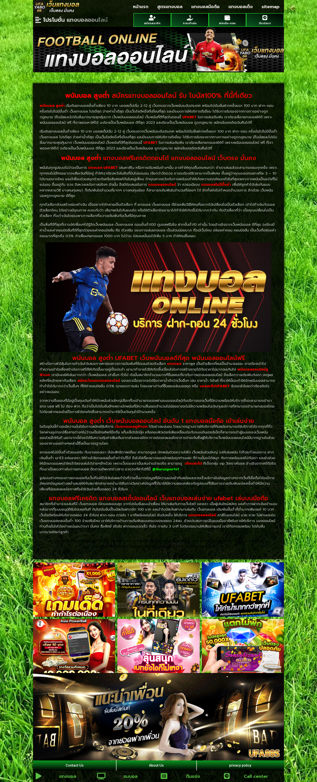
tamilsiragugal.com (215, 541)
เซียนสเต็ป (193, 463)
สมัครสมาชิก (152, 23)
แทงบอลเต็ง (241, 6)
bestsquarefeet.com (180, 541)
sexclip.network (67, 541)
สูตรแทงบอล (169, 6)
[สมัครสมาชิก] (152, 17)
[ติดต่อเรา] (265, 17)
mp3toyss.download (110, 546)
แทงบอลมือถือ (205, 6)
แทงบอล (67, 776)
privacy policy (240, 765)
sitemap (271, 6)
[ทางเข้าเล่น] (190, 17)
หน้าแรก (140, 6)
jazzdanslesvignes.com (204, 546)
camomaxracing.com (146, 546)
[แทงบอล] (38, 776)
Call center (256, 776)
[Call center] (226, 776)
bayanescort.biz (95, 541)
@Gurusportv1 (165, 469)
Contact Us (75, 765)
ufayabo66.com (148, 541)
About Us (156, 765)
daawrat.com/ (122, 541)
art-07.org (174, 546)
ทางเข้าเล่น (190, 23)
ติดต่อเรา (265, 23)
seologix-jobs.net (248, 541)
